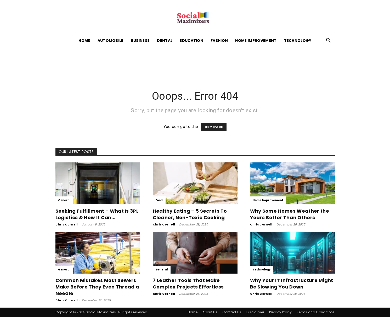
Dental (164, 40)
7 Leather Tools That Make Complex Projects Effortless (188, 283)
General (64, 200)
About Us (209, 312)
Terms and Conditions (316, 312)
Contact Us (231, 312)
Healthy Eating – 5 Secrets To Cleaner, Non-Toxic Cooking (190, 214)
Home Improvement (255, 40)
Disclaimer (255, 312)
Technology (298, 40)
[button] (328, 40)
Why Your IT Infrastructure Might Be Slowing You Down (291, 283)
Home (84, 40)
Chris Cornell (66, 224)
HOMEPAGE (214, 127)
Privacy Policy (280, 312)
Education (191, 40)
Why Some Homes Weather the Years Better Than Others (289, 214)
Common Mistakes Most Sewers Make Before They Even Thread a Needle (97, 287)
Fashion (219, 40)
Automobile (110, 40)
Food (159, 200)
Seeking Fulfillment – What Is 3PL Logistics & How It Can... (97, 214)
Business (140, 40)
